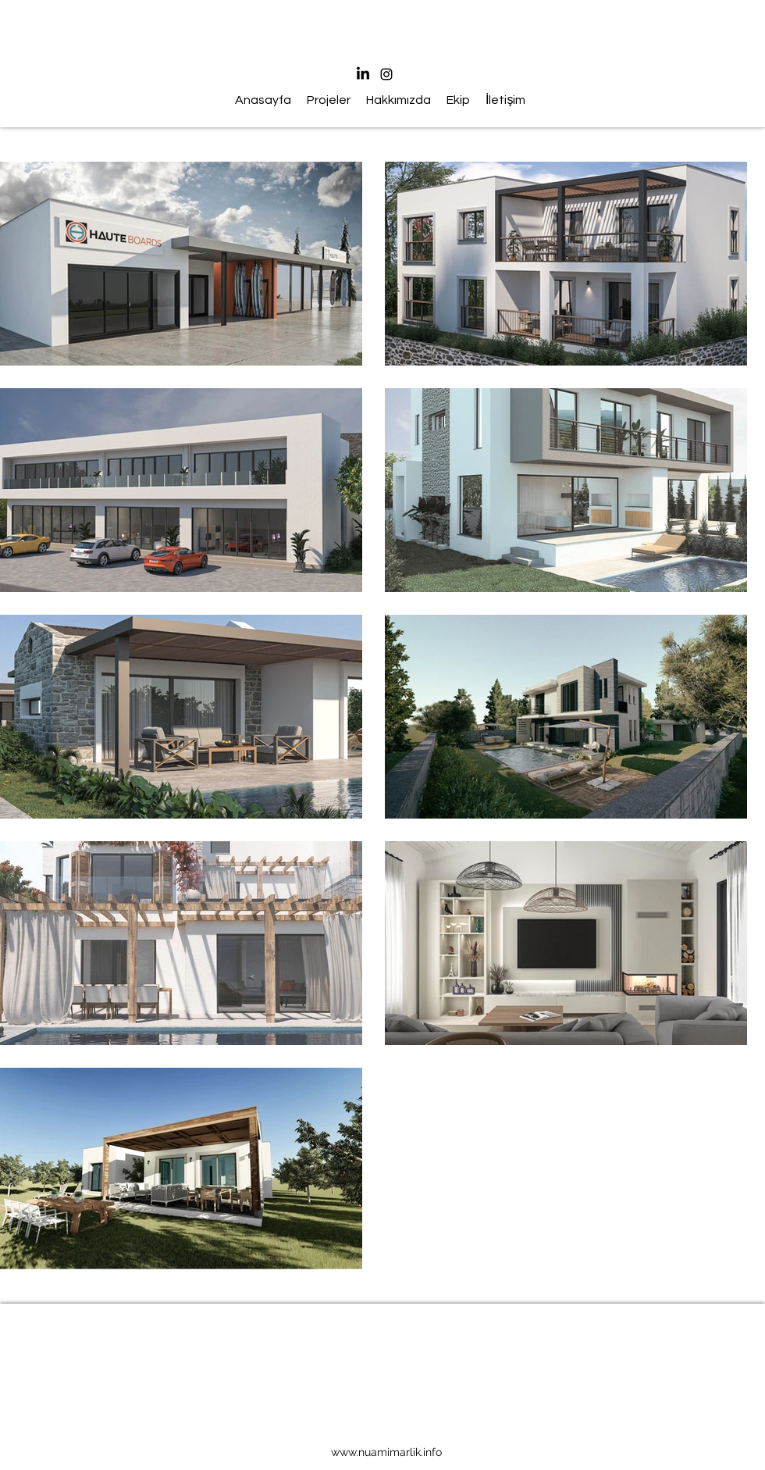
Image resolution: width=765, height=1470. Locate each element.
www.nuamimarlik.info (386, 1452)
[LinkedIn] (363, 74)
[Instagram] (386, 74)
